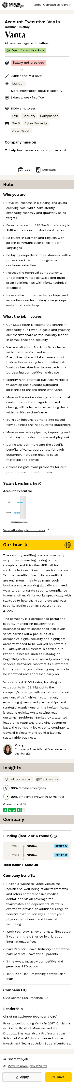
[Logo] (13, 5)
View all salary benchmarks (24, 530)
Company (45, 170)
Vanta (53, 22)
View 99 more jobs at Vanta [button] (25, 1066)
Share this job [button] (15, 1059)
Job (24, 170)
